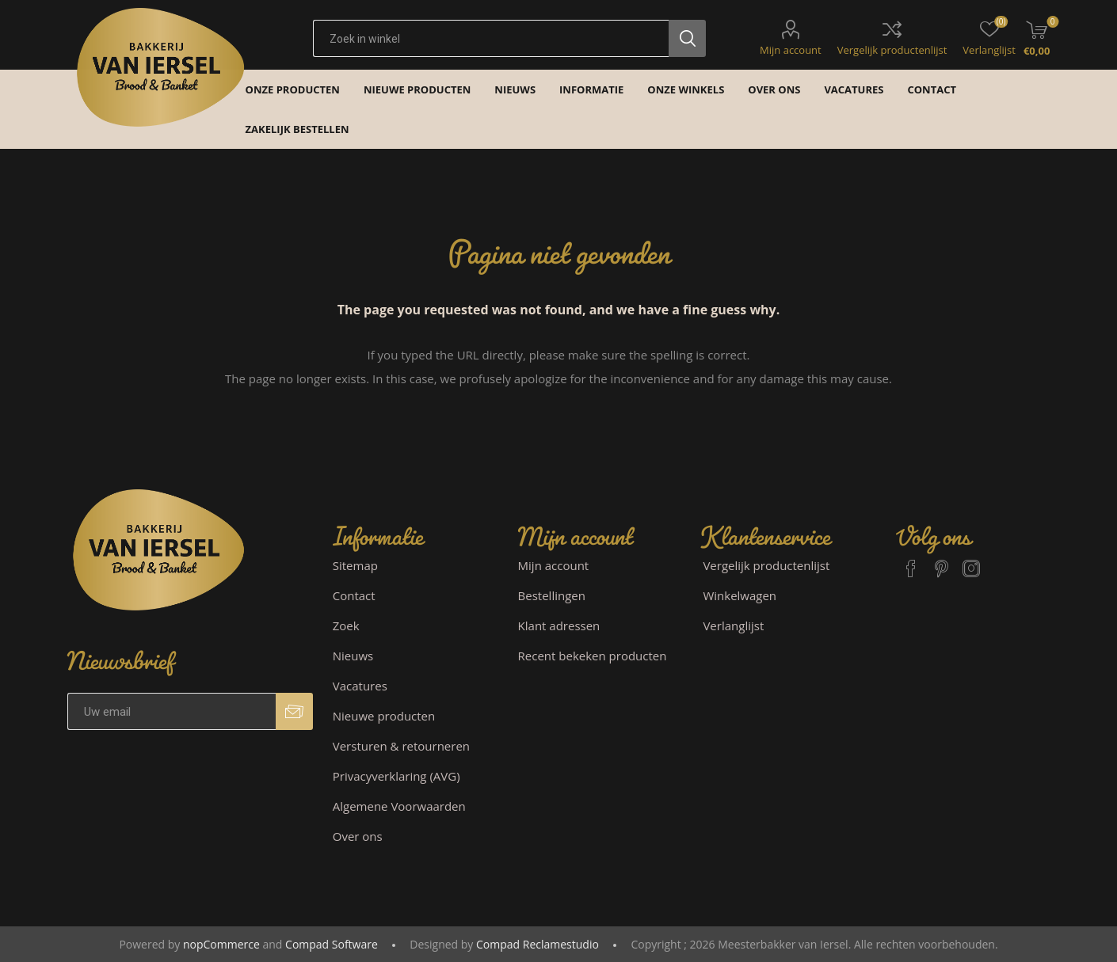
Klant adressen (559, 625)
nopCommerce (221, 944)
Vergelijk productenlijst (892, 50)
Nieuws (353, 656)
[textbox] (491, 38)
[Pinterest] (941, 561)
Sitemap (355, 565)
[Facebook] (911, 561)
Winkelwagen (739, 595)
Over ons (358, 836)
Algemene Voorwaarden (399, 806)
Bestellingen (551, 595)
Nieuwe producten (384, 716)
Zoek (346, 625)
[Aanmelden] (171, 711)
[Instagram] (971, 561)
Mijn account (791, 50)
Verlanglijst (733, 625)
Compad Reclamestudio (537, 944)
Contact (354, 595)
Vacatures (360, 686)
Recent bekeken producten (592, 656)
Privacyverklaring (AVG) (396, 776)
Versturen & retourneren (401, 746)
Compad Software (331, 944)
